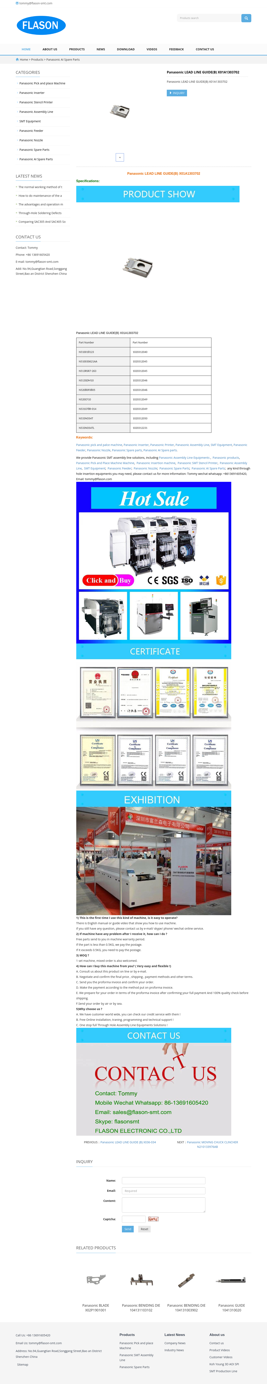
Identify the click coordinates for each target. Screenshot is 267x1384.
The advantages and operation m (41, 204)
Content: (109, 1201)
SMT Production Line (223, 1371)
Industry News (174, 1350)
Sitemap (22, 1364)
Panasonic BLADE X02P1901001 (95, 1307)
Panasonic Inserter (136, 445)
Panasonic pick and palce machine (99, 445)
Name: (111, 1180)
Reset (144, 1229)
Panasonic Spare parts (127, 450)
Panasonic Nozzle (99, 450)
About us (50, 49)
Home (26, 49)
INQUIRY (177, 93)
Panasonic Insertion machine (156, 463)
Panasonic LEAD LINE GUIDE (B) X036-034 (128, 1142)
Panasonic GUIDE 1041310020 (231, 1307)
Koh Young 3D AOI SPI (224, 1364)
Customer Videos (221, 1357)
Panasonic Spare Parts (174, 468)
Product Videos (220, 1350)
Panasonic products (226, 458)
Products (77, 49)
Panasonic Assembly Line (192, 445)
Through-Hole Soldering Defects (40, 213)
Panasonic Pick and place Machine (42, 83)
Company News (175, 1343)
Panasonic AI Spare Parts (63, 59)
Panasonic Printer (162, 445)
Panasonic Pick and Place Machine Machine (105, 463)
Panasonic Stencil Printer (36, 102)
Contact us (205, 49)
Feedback (176, 49)
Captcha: (109, 1219)
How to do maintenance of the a (40, 196)
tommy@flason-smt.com (35, 3)
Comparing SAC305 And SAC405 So (42, 222)
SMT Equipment (221, 445)
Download (126, 49)
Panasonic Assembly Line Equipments (184, 458)
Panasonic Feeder (119, 468)
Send (127, 1229)
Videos (152, 49)
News (101, 49)
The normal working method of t (40, 187)
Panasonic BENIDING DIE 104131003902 (186, 1307)
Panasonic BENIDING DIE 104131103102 (141, 1307)
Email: (111, 1191)
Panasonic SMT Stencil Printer (198, 463)
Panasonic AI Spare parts (160, 450)
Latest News (174, 1335)
